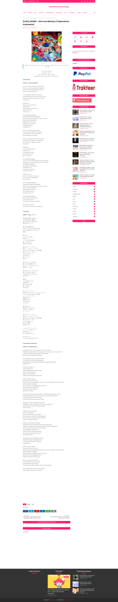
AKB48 (28, 504)
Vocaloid (84, 216)
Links (37, 1)
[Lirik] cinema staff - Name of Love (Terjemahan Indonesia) (86, 139)
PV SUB (84, 209)
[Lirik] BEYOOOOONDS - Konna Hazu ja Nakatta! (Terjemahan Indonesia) (87, 169)
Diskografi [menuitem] (59, 12)
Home (25, 1)
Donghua (84, 189)
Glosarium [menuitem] (72, 12)
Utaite (84, 211)
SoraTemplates (53, 600)
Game (84, 196)
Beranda (25, 18)
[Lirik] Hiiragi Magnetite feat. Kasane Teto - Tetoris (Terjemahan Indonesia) (58, 591)
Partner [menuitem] (85, 12)
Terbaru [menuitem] (30, 12)
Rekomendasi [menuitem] (49, 12)
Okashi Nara (27, 27)
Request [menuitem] (41, 12)
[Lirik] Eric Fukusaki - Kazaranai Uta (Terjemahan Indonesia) (87, 175)
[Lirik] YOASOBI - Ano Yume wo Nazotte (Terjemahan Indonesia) (87, 154)
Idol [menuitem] (35, 12)
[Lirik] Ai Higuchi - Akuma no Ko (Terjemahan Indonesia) (87, 111)
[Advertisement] (84, 246)
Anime (84, 186)
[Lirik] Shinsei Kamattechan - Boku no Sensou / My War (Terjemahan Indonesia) (86, 147)
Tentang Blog (31, 1)
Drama (84, 191)
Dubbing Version (84, 194)
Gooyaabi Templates (69, 600)
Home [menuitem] (24, 12)
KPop (84, 204)
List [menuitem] (65, 12)
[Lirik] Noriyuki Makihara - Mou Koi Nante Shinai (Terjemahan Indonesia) (87, 132)
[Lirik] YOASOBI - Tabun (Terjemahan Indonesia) (85, 117)
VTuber (84, 214)
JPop (84, 201)
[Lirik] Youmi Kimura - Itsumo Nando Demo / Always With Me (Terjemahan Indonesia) (87, 161)
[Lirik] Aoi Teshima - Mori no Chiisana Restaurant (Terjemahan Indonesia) (86, 125)
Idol (29, 18)
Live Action (84, 206)
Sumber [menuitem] (79, 12)
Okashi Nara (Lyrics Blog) (59, 7)
